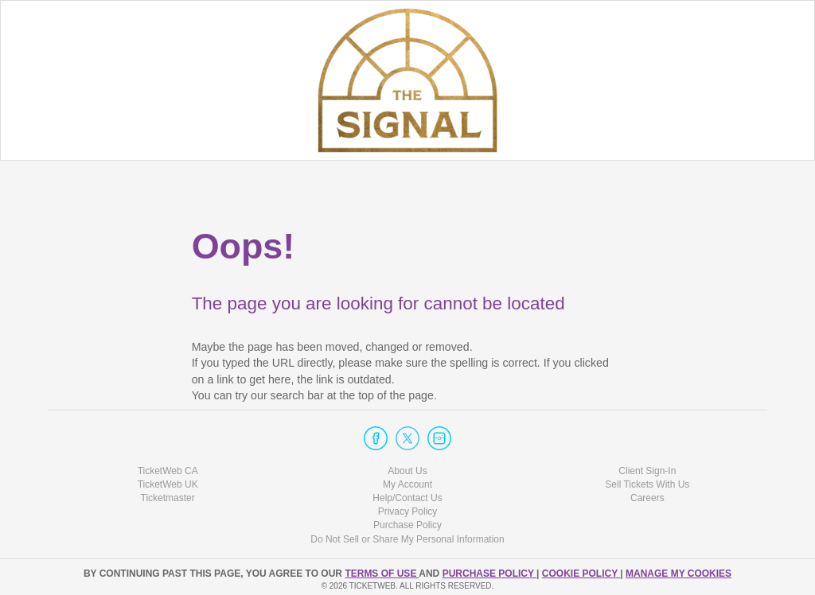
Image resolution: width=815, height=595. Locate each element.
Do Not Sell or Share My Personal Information (407, 539)
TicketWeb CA (168, 470)
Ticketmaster (168, 498)
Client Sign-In (647, 470)
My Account (407, 484)
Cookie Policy (581, 573)
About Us (407, 470)
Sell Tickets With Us (647, 484)
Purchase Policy (407, 525)
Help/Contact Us (407, 498)
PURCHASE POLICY (489, 573)
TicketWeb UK (168, 484)
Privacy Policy (408, 511)
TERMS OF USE (382, 573)
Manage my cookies (678, 573)
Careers (647, 498)
